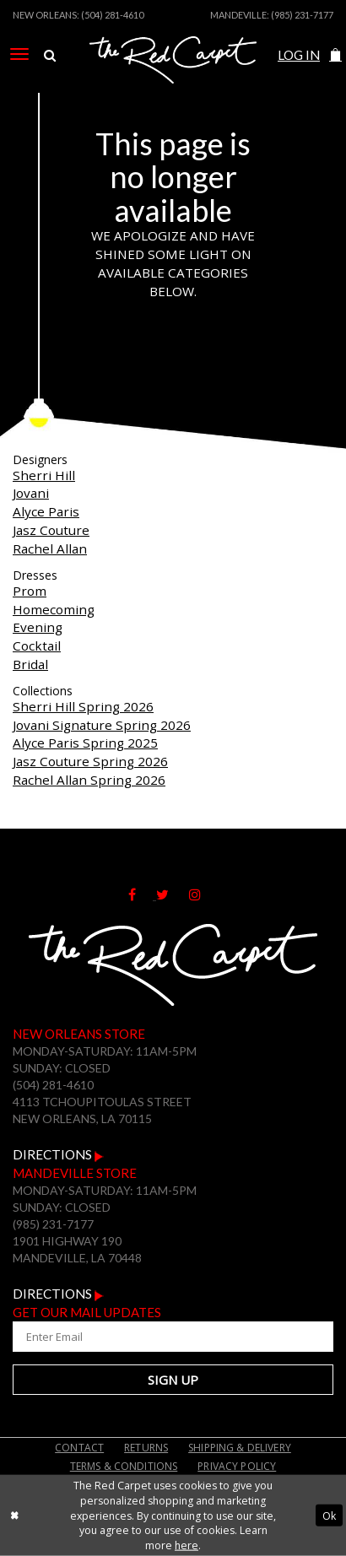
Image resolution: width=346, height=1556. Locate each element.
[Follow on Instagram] (203, 894)
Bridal (30, 664)
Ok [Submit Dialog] (329, 1515)
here (186, 1544)
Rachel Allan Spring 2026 (89, 779)
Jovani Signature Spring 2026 (102, 724)
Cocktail (37, 645)
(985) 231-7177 (302, 14)
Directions (58, 1154)
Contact (79, 1447)
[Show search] (50, 56)
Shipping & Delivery (239, 1447)
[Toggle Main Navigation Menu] (19, 54)
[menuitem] (19, 54)
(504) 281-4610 (112, 14)
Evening (37, 627)
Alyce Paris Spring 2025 (85, 742)
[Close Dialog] (14, 1515)
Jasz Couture (51, 529)
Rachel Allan (50, 548)
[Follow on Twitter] (172, 894)
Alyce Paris (46, 511)
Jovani (31, 492)
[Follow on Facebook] (142, 894)
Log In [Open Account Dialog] (299, 54)
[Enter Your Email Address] (173, 1336)
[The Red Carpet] (173, 78)
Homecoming (54, 609)
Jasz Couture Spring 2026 (90, 761)
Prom (29, 590)
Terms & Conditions (124, 1466)
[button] (335, 54)
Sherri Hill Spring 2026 (83, 706)
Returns (146, 1447)
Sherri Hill (44, 475)
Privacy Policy (236, 1466)
